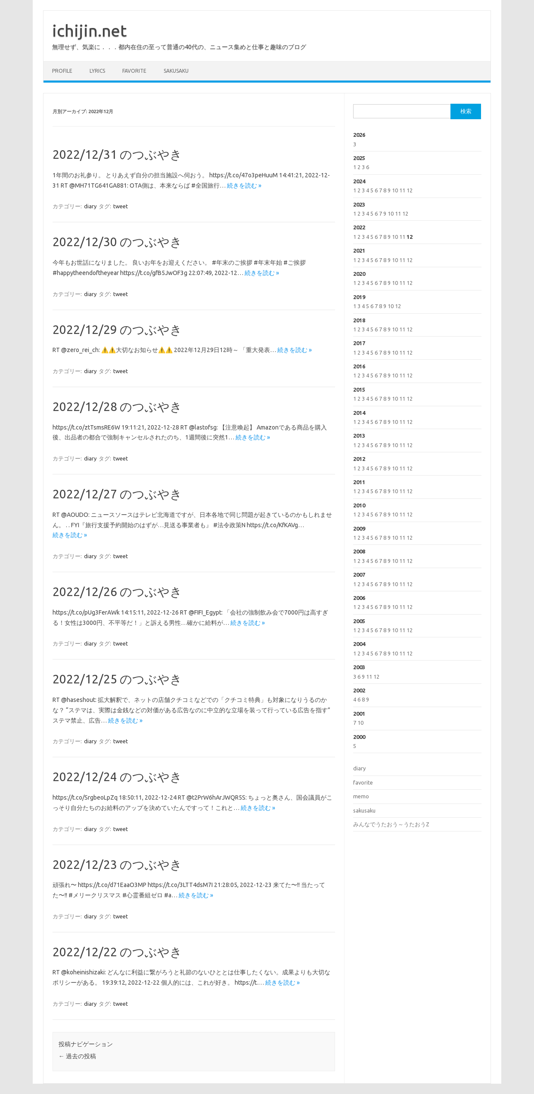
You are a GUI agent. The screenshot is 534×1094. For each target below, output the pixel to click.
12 (410, 190)
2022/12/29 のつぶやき (117, 329)
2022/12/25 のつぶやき (117, 679)
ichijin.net (89, 31)
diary (90, 206)
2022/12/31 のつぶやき (117, 154)
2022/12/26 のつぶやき (117, 591)
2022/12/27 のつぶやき (117, 494)
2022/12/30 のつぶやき (117, 241)
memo (361, 796)
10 (395, 190)
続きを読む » (244, 185)
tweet (120, 206)
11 (402, 190)
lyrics (97, 71)
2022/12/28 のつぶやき (117, 406)
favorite (134, 71)
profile (62, 71)
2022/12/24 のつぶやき (117, 776)
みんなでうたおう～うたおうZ (391, 824)
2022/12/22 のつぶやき (117, 951)
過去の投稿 (77, 1056)
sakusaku (176, 71)
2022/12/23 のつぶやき (117, 864)
